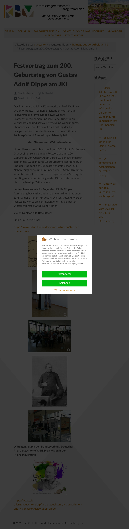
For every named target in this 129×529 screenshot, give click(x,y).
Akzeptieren (65, 274)
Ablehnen (64, 283)
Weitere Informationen (64, 290)
